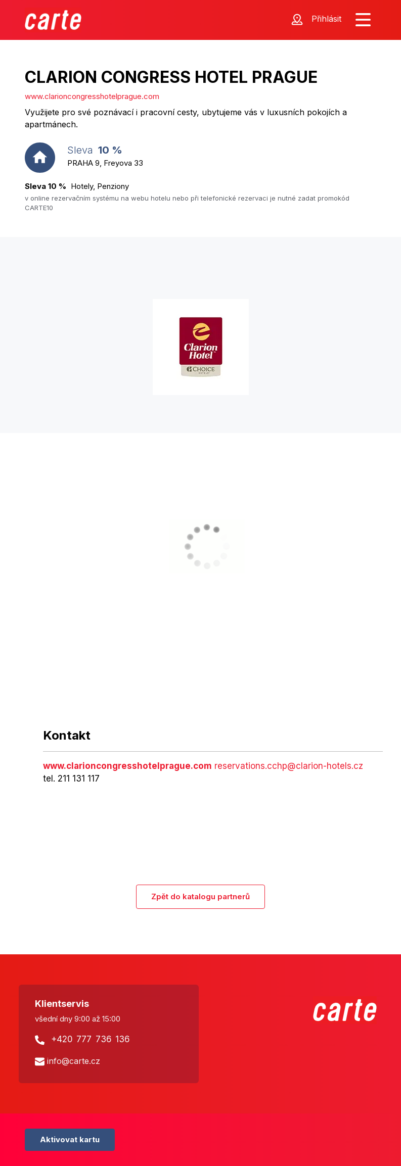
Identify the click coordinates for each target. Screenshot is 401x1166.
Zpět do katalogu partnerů (200, 896)
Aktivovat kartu (70, 1139)
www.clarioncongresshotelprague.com (92, 96)
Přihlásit (326, 19)
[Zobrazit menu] (363, 20)
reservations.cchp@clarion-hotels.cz (288, 766)
